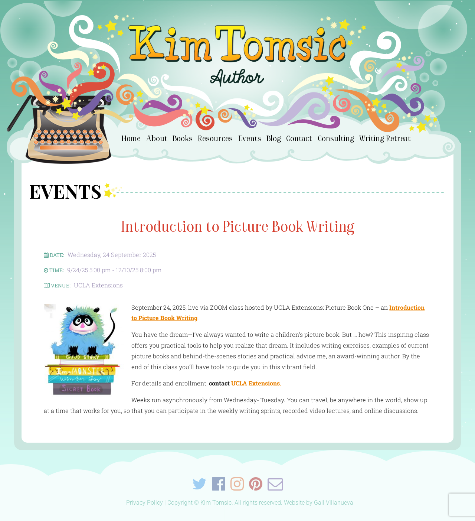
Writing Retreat (385, 138)
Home (131, 138)
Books (183, 138)
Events (249, 138)
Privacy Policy (144, 502)
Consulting (336, 138)
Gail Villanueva (333, 502)
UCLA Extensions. (255, 383)
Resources (215, 138)
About (156, 138)
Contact (299, 138)
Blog (273, 138)
